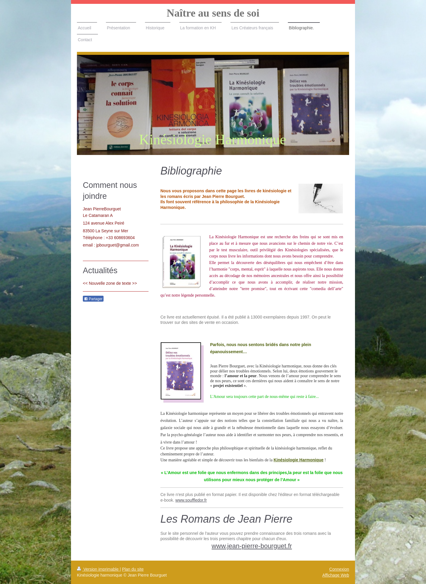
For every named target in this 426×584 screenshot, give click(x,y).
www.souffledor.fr (191, 500)
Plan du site (132, 569)
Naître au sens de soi (213, 13)
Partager (93, 299)
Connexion (339, 569)
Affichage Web (335, 575)
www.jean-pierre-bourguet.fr (252, 546)
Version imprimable (98, 569)
